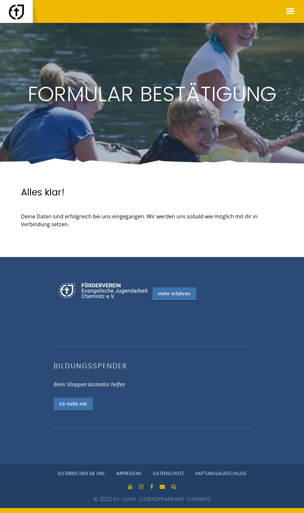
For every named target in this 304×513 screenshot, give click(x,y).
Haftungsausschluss (220, 474)
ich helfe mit (73, 404)
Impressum (128, 474)
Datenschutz (168, 474)
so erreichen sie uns (81, 474)
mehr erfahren (174, 293)
